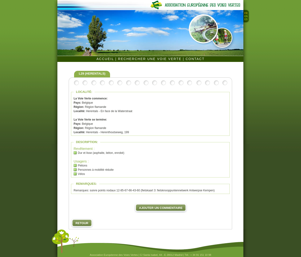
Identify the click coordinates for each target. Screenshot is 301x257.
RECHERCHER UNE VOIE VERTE (150, 59)
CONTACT (195, 59)
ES (245, 19)
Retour (81, 223)
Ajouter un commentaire (160, 208)
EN (246, 16)
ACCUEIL (105, 59)
